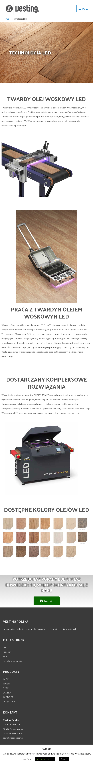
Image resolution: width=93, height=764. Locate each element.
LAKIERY (7, 693)
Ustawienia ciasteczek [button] (45, 759)
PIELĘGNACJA (9, 701)
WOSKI (6, 684)
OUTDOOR (8, 697)
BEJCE (5, 688)
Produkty (7, 652)
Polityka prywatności (12, 661)
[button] (47, 600)
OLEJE (5, 679)
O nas (6, 647)
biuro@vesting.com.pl (13, 738)
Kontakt (6, 656)
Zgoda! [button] (64, 759)
